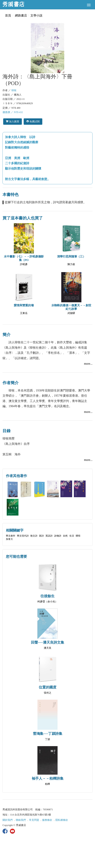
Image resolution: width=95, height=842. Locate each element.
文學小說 (36, 15)
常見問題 (34, 820)
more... (88, 363)
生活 (71, 536)
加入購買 (12, 121)
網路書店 (21, 15)
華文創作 (10, 536)
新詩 (41, 536)
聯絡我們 (21, 820)
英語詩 (49, 536)
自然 (65, 536)
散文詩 (33, 536)
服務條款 (47, 820)
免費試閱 (33, 121)
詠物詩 (57, 536)
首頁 (8, 15)
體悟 (78, 536)
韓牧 (13, 90)
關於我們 (8, 820)
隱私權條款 (61, 820)
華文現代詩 (23, 536)
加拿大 (9, 539)
